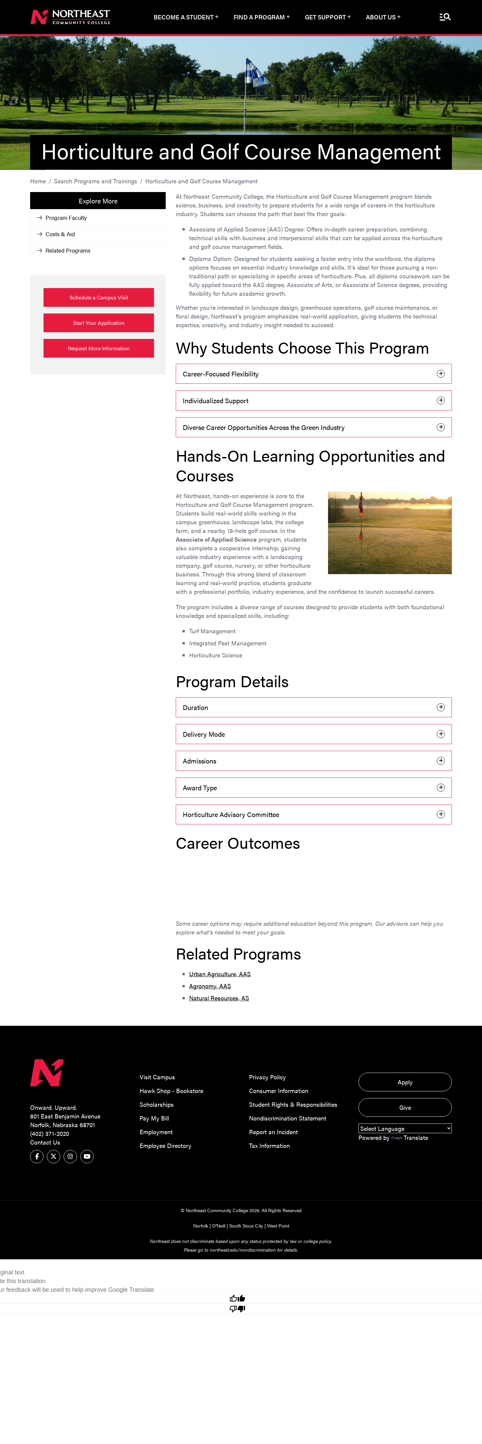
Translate (409, 1137)
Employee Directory (165, 1145)
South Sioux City (246, 1225)
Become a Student (184, 16)
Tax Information (269, 1145)
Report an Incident (273, 1131)
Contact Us (45, 1141)
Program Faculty (62, 217)
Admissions (199, 760)
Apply (405, 1081)
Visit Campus (157, 1076)
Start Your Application (99, 322)
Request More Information (99, 347)
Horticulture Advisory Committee (231, 813)
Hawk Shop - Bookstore (171, 1090)
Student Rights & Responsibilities (293, 1103)
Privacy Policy (267, 1076)
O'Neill (218, 1225)
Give (405, 1106)
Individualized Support (215, 399)
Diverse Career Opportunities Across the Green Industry (264, 426)
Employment (156, 1131)
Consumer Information (278, 1090)
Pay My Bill (154, 1117)
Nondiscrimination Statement (287, 1117)
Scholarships (157, 1103)
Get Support (325, 16)
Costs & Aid (56, 233)
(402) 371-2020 (49, 1133)
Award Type (200, 787)
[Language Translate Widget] (405, 1128)
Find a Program (259, 16)
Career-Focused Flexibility (221, 373)
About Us (381, 16)
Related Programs (63, 250)
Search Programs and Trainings (95, 180)
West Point (278, 1225)
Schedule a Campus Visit (99, 296)
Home (38, 180)
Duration (195, 706)
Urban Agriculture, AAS (220, 973)
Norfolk (200, 1225)
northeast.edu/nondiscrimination (243, 1249)
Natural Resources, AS (219, 997)
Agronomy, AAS (210, 985)
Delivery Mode (204, 733)
